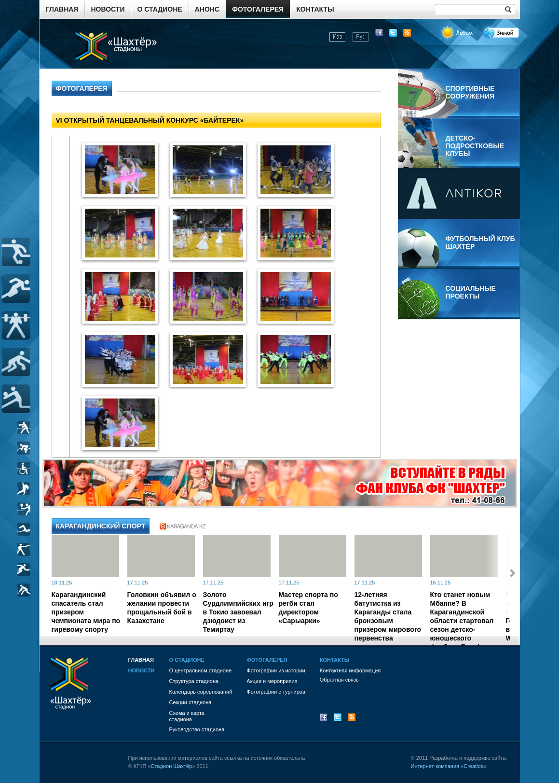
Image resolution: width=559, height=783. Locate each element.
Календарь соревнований (200, 692)
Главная (62, 9)
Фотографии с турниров (275, 692)
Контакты (315, 9)
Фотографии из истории (275, 670)
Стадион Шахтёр (171, 766)
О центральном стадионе (200, 670)
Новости (107, 9)
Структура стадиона (194, 681)
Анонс (207, 9)
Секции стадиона (190, 702)
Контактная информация (350, 670)
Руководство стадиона (197, 729)
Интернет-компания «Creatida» (449, 766)
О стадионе (159, 9)
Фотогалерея (258, 9)
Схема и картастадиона (187, 716)
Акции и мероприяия (271, 681)
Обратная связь (339, 680)
